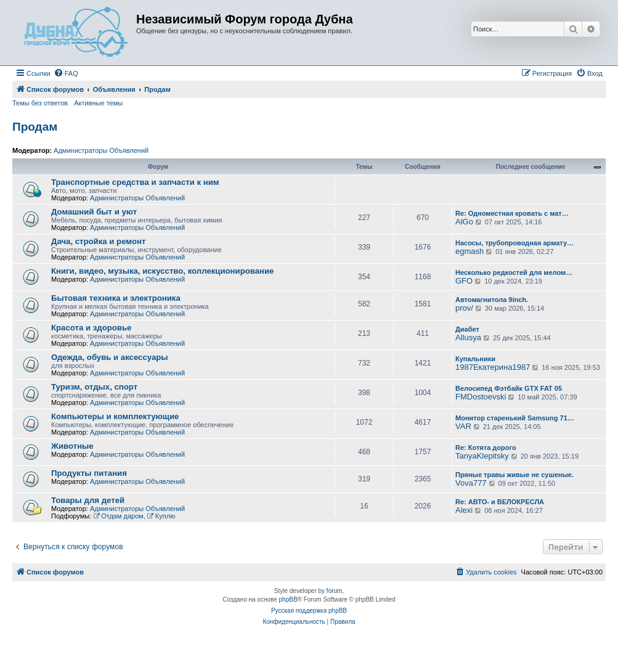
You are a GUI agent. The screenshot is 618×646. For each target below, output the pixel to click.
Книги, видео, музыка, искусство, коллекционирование (162, 271)
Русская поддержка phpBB (309, 610)
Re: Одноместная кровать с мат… (512, 213)
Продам (34, 126)
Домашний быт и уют (94, 211)
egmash (469, 251)
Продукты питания (89, 473)
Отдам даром (118, 516)
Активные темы (98, 103)
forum (335, 590)
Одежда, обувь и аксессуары (109, 357)
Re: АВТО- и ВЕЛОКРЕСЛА (499, 501)
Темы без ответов (40, 103)
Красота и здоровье (91, 327)
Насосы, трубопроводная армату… (514, 243)
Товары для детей (87, 500)
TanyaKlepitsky (482, 455)
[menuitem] (66, 73)
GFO (464, 280)
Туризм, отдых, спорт (94, 386)
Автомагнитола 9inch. (491, 299)
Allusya (468, 337)
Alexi (464, 510)
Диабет (467, 329)
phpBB (288, 599)
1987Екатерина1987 (492, 367)
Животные (72, 446)
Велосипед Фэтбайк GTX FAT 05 (508, 388)
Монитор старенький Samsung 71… (514, 418)
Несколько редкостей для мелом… (513, 272)
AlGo (464, 221)
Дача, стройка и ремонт (98, 241)
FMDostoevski (480, 396)
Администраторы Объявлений (101, 150)
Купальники (475, 358)
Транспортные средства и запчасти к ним (135, 182)
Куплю (161, 516)
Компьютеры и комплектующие (115, 416)
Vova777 (471, 483)
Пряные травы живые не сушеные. (514, 474)
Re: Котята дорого (485, 447)
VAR (463, 426)
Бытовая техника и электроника (116, 298)
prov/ (464, 308)
